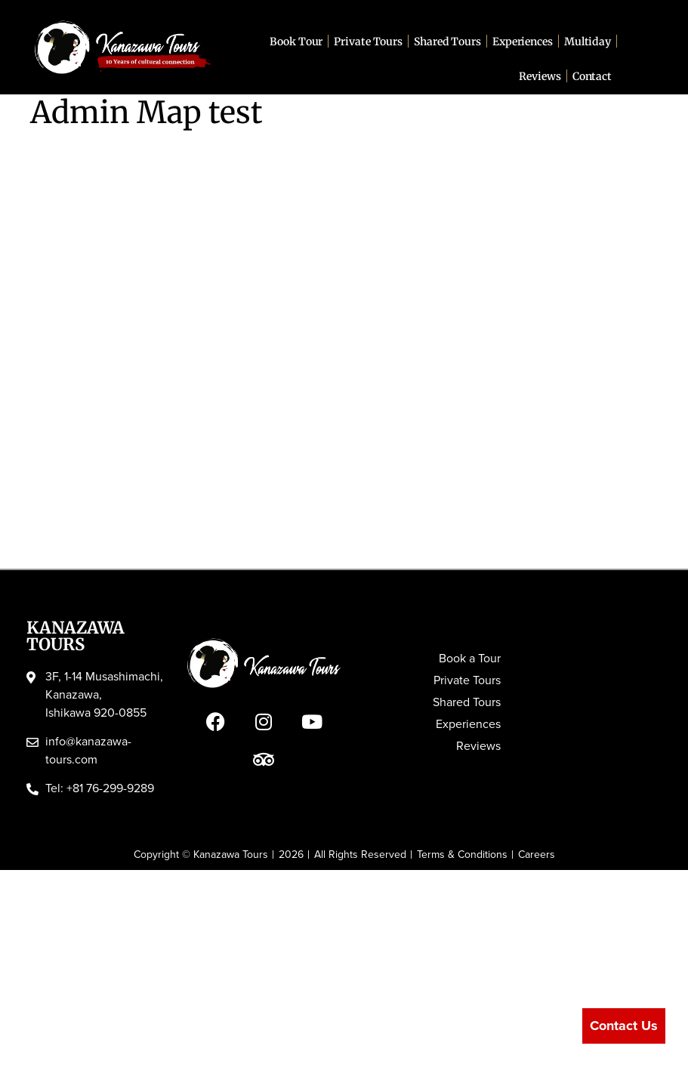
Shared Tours (447, 41)
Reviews (539, 76)
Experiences (522, 41)
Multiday (587, 41)
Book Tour (296, 41)
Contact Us (624, 1025)
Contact (592, 76)
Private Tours (368, 41)
